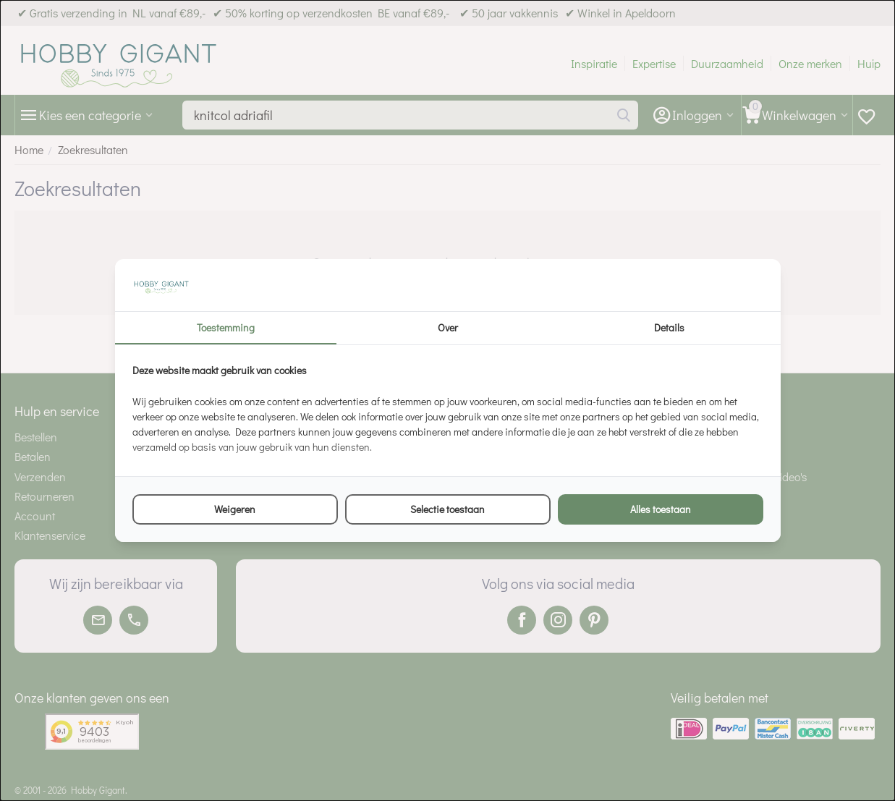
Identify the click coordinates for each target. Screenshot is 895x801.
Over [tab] (448, 327)
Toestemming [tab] (226, 327)
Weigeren (234, 509)
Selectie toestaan (447, 509)
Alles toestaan (660, 509)
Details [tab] (669, 327)
